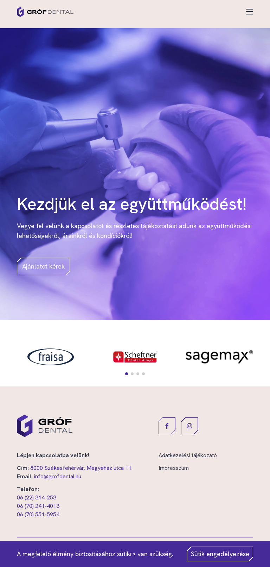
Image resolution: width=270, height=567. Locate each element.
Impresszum (174, 468)
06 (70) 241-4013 (38, 506)
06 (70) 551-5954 (38, 514)
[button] (126, 373)
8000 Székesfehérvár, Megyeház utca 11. (81, 468)
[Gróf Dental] (45, 12)
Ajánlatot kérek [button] (43, 266)
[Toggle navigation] (249, 12)
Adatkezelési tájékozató (188, 455)
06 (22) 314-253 (36, 497)
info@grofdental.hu (57, 476)
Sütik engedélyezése (220, 554)
